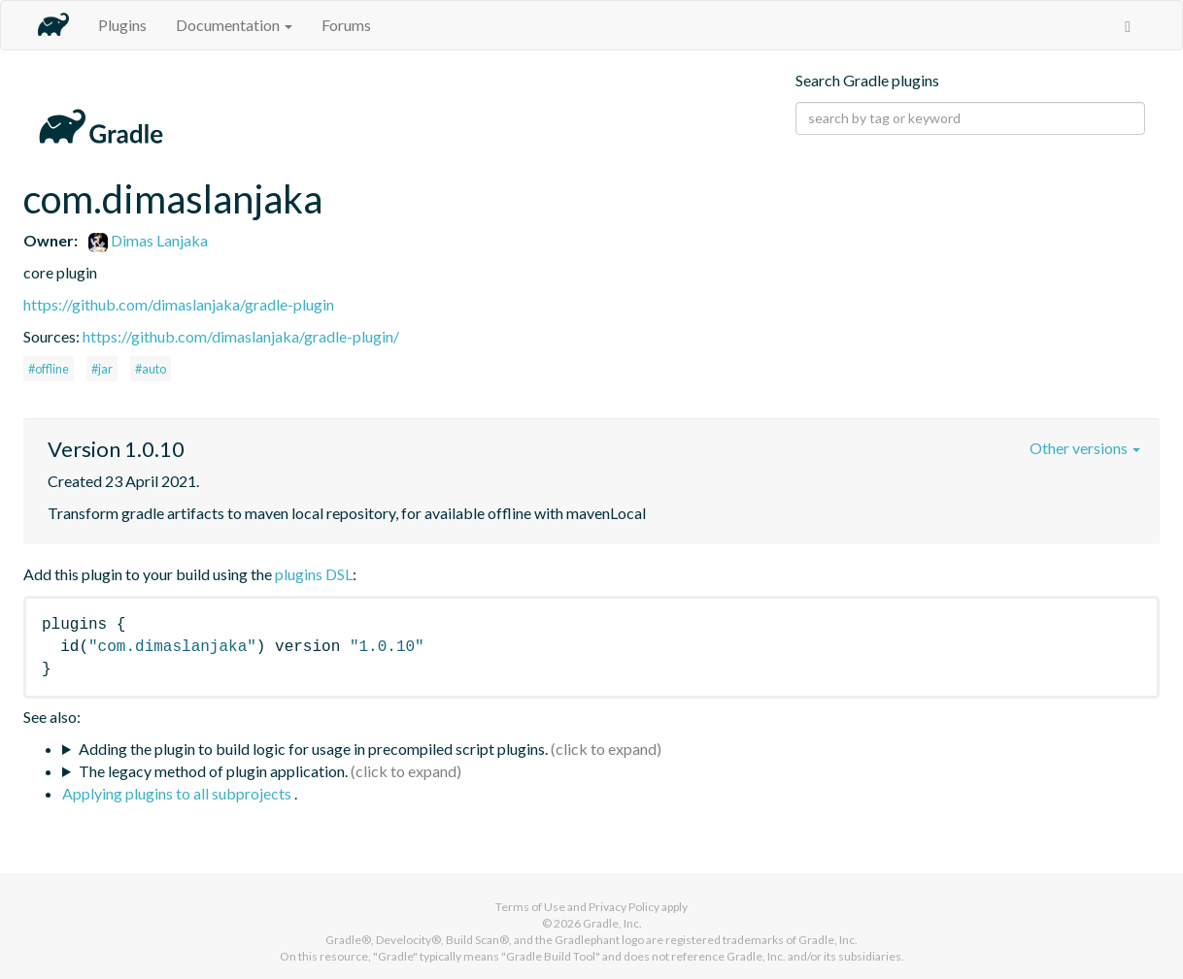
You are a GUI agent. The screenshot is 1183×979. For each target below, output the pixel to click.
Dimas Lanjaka (148, 240)
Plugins (122, 25)
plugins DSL (314, 574)
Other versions (1085, 448)
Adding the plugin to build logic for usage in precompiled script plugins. (313, 748)
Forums (346, 25)
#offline (48, 368)
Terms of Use (530, 906)
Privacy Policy (624, 906)
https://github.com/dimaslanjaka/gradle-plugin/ (241, 336)
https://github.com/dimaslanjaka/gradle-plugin (178, 304)
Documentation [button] (234, 25)
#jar (102, 368)
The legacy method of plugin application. (213, 771)
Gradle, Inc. (612, 923)
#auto (150, 368)
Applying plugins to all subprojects (178, 793)
